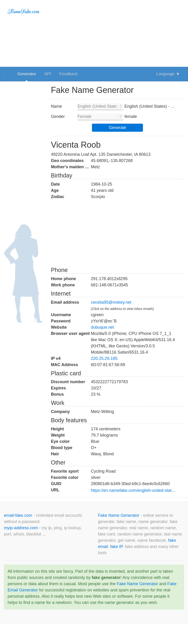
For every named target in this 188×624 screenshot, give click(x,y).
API (47, 74)
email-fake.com (18, 515)
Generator (26, 74)
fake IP (116, 546)
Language (168, 74)
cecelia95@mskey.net (111, 302)
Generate (117, 127)
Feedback (68, 74)
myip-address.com (21, 528)
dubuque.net (102, 327)
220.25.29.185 (104, 358)
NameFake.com (23, 11)
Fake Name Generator (119, 515)
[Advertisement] (117, 32)
